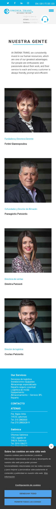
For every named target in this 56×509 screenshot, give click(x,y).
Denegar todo (28, 493)
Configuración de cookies (28, 485)
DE (49, 3)
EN (36, 3)
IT (45, 3)
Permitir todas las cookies (27, 502)
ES (53, 3)
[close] (51, 446)
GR (41, 3)
